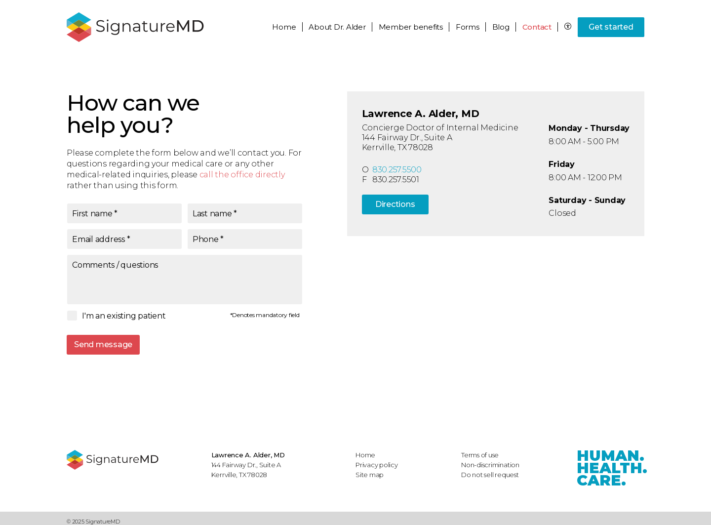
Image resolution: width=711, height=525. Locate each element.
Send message (103, 344)
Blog (501, 27)
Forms (467, 27)
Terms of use (480, 455)
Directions (395, 204)
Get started (611, 27)
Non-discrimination (490, 465)
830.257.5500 (397, 169)
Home (284, 27)
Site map (370, 475)
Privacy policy (377, 465)
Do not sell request (490, 475)
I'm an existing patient (123, 316)
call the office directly (242, 174)
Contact (537, 27)
